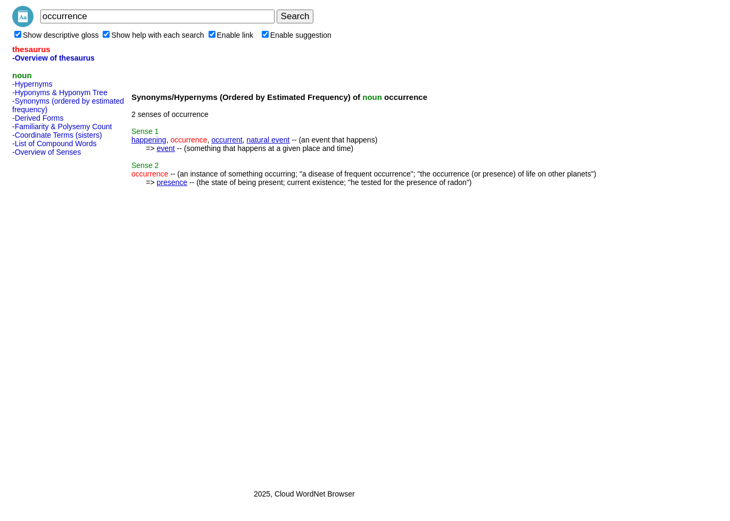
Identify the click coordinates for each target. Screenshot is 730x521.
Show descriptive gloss (56, 35)
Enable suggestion (296, 35)
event (165, 148)
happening (148, 140)
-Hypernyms (32, 84)
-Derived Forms (37, 118)
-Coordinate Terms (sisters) (57, 135)
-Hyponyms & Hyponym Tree (59, 92)
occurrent (226, 140)
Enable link (231, 35)
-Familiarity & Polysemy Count (62, 126)
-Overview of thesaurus (53, 58)
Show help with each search (153, 35)
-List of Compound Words (54, 143)
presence (171, 182)
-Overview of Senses (46, 152)
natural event (267, 140)
